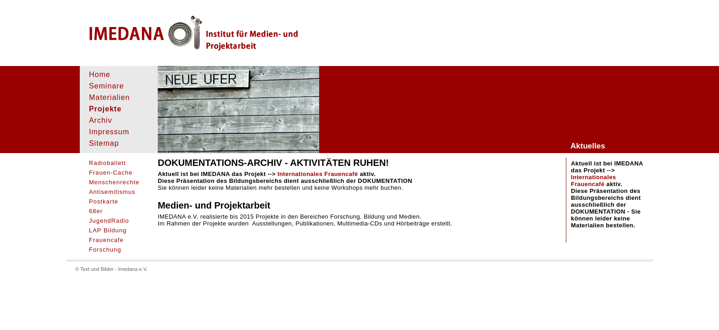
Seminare (106, 86)
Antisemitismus (112, 191)
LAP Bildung (108, 230)
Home (100, 74)
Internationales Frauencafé (593, 180)
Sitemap (104, 143)
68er (96, 211)
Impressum (109, 132)
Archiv (100, 120)
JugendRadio (109, 220)
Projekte (105, 109)
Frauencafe (106, 239)
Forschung (105, 249)
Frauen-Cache (111, 172)
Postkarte (103, 201)
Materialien (109, 97)
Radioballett (107, 163)
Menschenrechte (114, 182)
